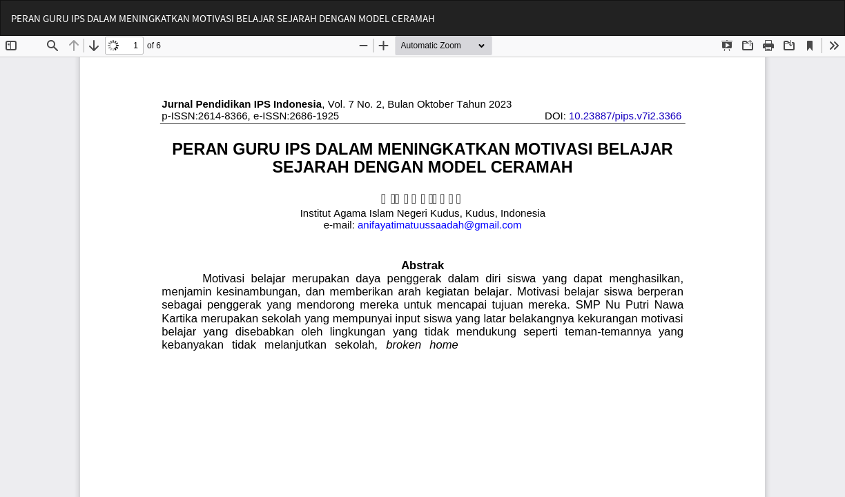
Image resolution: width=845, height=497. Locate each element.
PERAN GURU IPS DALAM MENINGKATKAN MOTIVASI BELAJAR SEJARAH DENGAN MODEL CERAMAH (223, 18)
